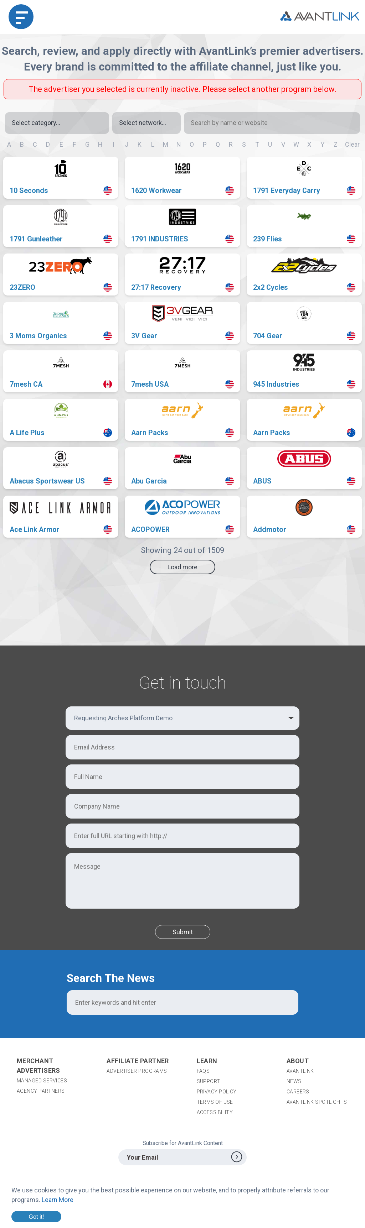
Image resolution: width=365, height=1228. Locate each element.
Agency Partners (41, 1091)
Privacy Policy (217, 1091)
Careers (298, 1091)
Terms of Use (215, 1102)
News (294, 1081)
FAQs (203, 1071)
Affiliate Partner (138, 1061)
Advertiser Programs (137, 1071)
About (298, 1061)
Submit (183, 932)
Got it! (36, 1216)
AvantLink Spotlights (317, 1102)
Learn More (57, 1199)
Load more (182, 567)
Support (208, 1081)
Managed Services (42, 1080)
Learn (207, 1061)
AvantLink (300, 1071)
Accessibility (215, 1112)
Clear (352, 144)
